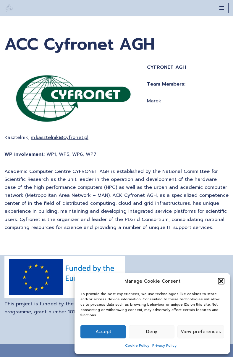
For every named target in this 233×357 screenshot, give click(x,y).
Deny (151, 331)
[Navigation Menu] (222, 8)
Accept (103, 331)
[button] (221, 281)
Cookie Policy (137, 345)
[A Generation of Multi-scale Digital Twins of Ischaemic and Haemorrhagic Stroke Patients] (9, 8)
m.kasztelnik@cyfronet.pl (59, 137)
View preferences (201, 331)
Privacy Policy (164, 345)
